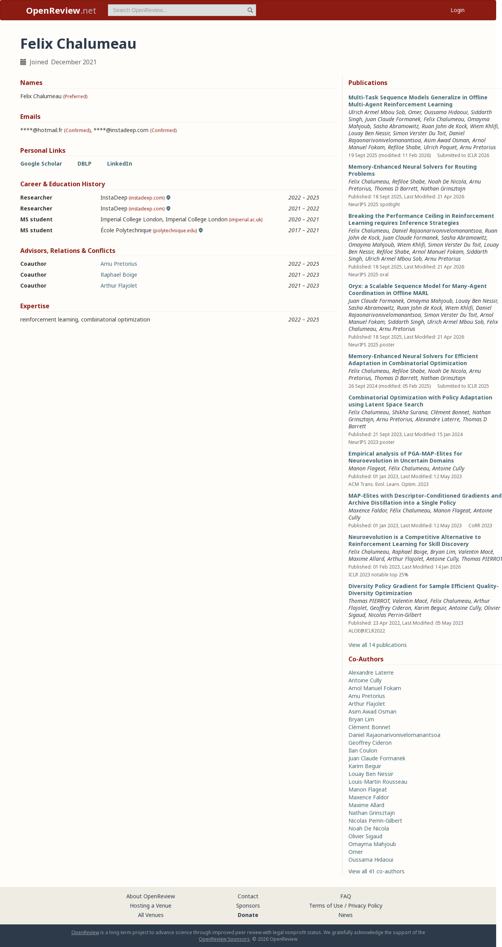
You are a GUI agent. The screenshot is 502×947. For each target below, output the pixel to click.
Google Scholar (41, 163)
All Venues (151, 915)
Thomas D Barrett (395, 188)
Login (458, 10)
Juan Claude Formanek (393, 119)
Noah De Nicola (447, 181)
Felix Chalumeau (444, 119)
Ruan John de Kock (444, 126)
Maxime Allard (366, 558)
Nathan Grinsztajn (443, 188)
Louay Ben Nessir (369, 133)
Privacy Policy (365, 905)
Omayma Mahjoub (371, 244)
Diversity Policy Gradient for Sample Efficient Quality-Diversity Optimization (423, 589)
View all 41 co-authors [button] (376, 871)
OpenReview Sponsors (224, 939)
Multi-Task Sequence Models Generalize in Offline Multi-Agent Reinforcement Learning (418, 101)
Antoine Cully (448, 468)
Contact (248, 896)
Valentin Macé (475, 551)
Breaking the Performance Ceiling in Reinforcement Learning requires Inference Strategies (421, 219)
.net (61, 10)
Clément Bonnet (450, 412)
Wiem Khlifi (484, 126)
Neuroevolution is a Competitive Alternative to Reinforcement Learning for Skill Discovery (414, 540)
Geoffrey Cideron (390, 607)
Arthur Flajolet (119, 285)
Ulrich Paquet (440, 147)
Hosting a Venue (150, 905)
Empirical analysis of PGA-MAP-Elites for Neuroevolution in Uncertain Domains (405, 457)
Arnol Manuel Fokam (437, 251)
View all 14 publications (377, 644)
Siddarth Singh (406, 321)
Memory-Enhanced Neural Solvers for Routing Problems (412, 170)
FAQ (345, 896)
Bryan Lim (442, 551)
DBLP (85, 163)
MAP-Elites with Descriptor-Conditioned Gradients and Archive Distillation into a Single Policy (425, 499)
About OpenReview (150, 896)
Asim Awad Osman (446, 140)
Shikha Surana (410, 412)
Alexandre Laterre (437, 419)
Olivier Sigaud (365, 836)
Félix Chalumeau (409, 468)
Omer (414, 112)
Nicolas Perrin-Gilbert (394, 614)
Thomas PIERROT (368, 600)
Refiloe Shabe (404, 147)
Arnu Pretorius (119, 263)
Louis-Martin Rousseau (377, 781)
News (345, 915)
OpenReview (85, 932)
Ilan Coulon (362, 750)
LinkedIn (119, 163)
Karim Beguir (430, 607)
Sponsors (248, 905)
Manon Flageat (366, 468)
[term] (182, 10)
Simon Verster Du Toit (419, 133)
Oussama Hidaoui (446, 112)
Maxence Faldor (367, 510)
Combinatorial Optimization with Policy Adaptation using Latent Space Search (420, 401)
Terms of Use (326, 905)
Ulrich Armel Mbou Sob (376, 112)
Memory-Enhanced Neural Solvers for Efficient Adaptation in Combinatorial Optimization (413, 359)
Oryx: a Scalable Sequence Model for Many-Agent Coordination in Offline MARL (417, 289)
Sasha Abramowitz (396, 126)
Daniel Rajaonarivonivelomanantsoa (406, 136)
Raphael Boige (119, 274)
